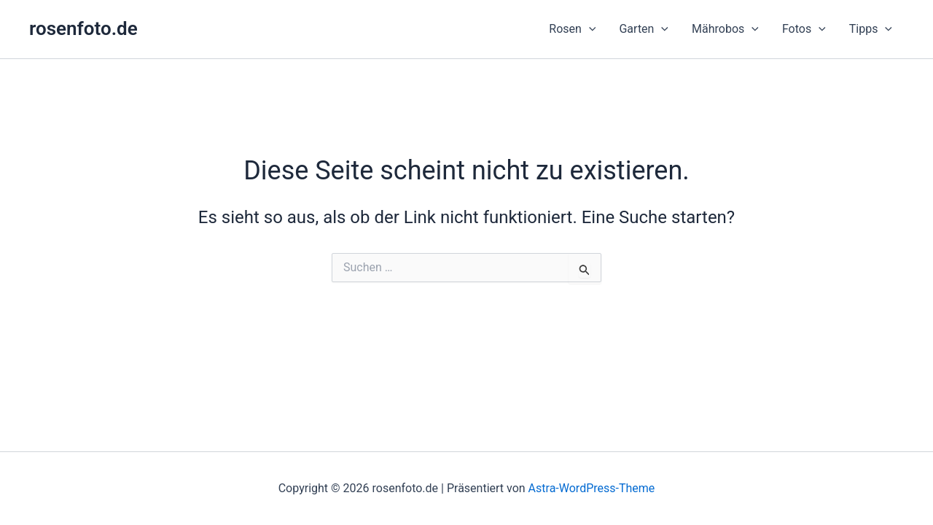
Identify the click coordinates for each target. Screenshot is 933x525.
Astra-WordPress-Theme (591, 488)
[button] (572, 29)
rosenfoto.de (83, 28)
